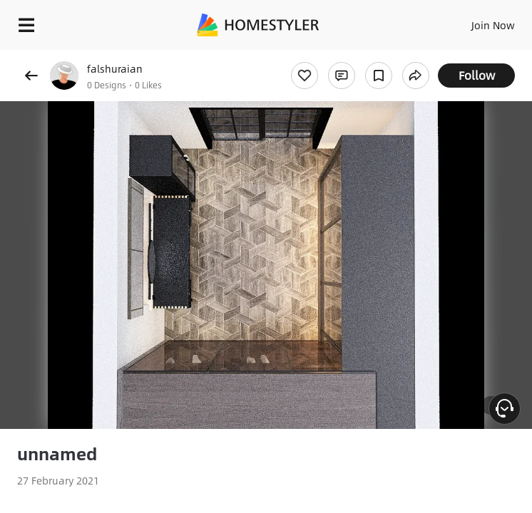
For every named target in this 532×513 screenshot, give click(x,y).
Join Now (493, 25)
